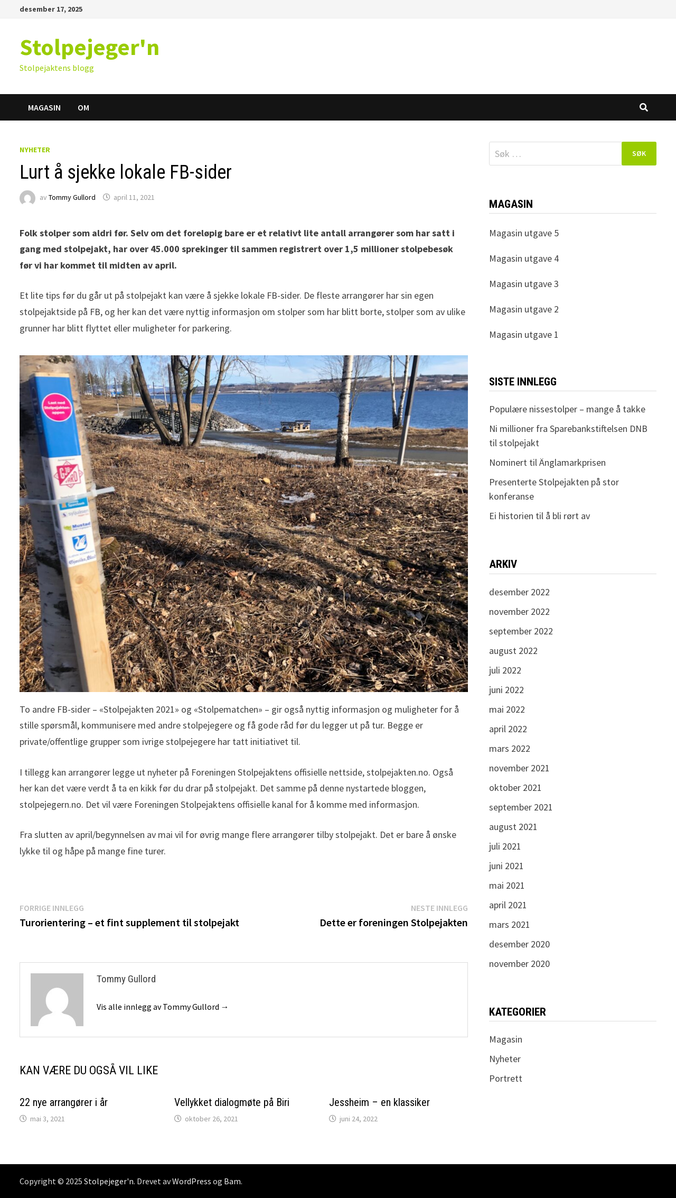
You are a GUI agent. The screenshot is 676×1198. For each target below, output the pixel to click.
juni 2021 (506, 866)
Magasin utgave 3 (524, 284)
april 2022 (508, 729)
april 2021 (508, 905)
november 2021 (519, 768)
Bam (232, 1181)
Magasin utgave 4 (524, 258)
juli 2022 (505, 670)
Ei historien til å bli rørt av (539, 516)
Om (83, 107)
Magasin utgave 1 (524, 334)
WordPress (191, 1181)
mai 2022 (507, 709)
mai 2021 (507, 885)
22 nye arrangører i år (64, 1102)
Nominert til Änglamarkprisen (547, 462)
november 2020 (519, 963)
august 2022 (513, 650)
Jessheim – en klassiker (379, 1102)
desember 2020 (519, 944)
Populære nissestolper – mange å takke (567, 409)
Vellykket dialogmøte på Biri (231, 1102)
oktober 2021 (515, 787)
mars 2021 (509, 924)
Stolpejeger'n (89, 46)
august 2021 (513, 827)
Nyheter (35, 149)
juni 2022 (506, 690)
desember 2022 (519, 592)
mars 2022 (509, 748)
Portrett (505, 1078)
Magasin (44, 107)
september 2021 (521, 807)
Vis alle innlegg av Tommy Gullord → (163, 1006)
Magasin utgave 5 (524, 233)
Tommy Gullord (72, 197)
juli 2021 (505, 846)
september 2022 (521, 631)
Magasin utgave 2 (524, 309)
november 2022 (519, 611)
